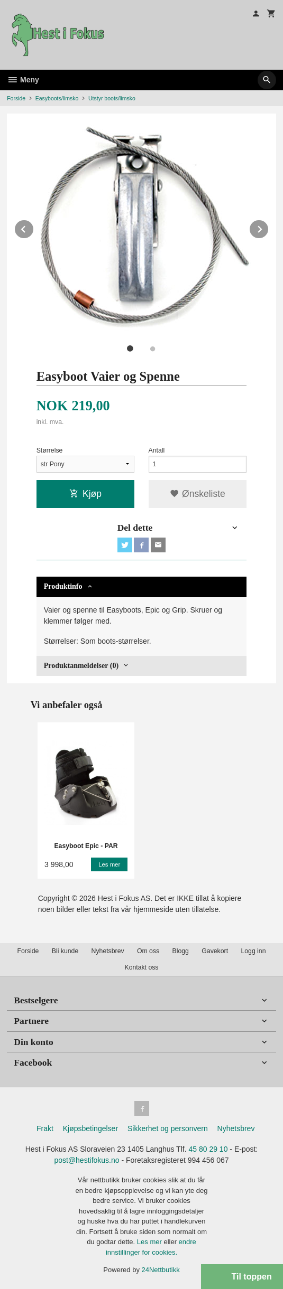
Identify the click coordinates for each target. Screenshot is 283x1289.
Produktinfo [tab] (63, 586)
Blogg (180, 951)
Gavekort (215, 951)
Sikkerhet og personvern (167, 1128)
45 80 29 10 (207, 1149)
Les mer (150, 1242)
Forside (16, 98)
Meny (23, 80)
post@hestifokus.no (86, 1160)
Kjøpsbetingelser (90, 1128)
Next (268, 227)
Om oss (148, 951)
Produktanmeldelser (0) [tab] (81, 666)
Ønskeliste (197, 493)
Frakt (44, 1128)
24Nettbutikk (161, 1270)
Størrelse (49, 450)
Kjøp (85, 493)
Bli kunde (65, 951)
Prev (33, 227)
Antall (157, 450)
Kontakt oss (141, 967)
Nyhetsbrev (108, 951)
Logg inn (253, 951)
